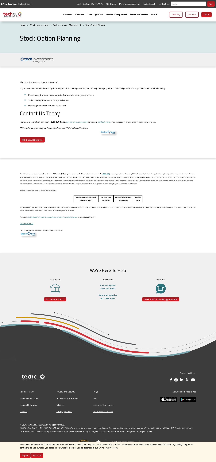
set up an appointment (76, 121)
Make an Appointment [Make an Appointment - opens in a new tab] (129, 4)
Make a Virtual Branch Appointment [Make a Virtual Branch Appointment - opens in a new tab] (160, 299)
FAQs (95, 391)
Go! (211, 4)
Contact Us (164, 4)
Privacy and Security (65, 391)
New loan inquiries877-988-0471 (108, 296)
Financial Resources (29, 398)
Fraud (95, 398)
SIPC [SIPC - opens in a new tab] (108, 174)
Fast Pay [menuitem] (176, 14)
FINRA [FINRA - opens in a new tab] (104, 174)
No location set (25, 4)
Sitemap (60, 405)
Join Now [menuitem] (192, 14)
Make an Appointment (32, 139)
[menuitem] (12, 14)
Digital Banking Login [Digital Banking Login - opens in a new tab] (103, 405)
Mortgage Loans (64, 411)
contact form (104, 121)
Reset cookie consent (103, 411)
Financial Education (28, 405)
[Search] (188, 3)
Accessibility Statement (67, 398)
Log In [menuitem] (206, 14)
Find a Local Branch (55, 299)
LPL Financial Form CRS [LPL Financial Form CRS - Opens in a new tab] (26, 224)
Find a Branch (149, 4)
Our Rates (111, 4)
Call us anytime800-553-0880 (108, 287)
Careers (23, 411)
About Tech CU (27, 391)
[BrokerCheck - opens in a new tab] (28, 234)
